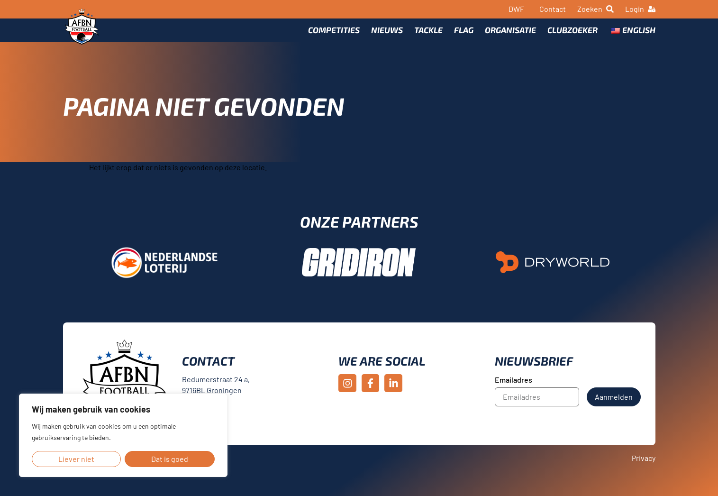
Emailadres (513, 393)
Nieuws (387, 36)
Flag (463, 36)
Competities (334, 36)
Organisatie (510, 36)
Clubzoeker (572, 36)
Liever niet (76, 458)
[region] (123, 435)
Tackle (428, 36)
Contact (552, 8)
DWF (516, 8)
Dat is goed (169, 458)
